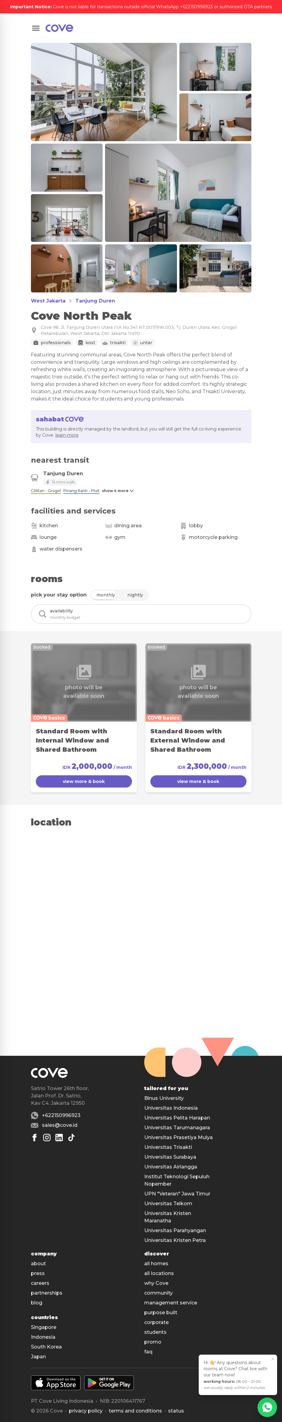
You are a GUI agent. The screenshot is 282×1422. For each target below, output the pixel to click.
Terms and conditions (135, 1411)
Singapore (43, 1327)
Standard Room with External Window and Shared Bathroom (187, 740)
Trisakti (118, 342)
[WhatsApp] (267, 1407)
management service (170, 1303)
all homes (156, 1263)
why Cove (156, 1283)
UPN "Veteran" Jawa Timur (177, 1194)
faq (148, 1352)
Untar (146, 342)
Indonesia (43, 1337)
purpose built (160, 1312)
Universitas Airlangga (170, 1167)
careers (40, 1283)
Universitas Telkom (168, 1203)
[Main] (59, 28)
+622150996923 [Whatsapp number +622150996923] (61, 1115)
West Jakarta (48, 301)
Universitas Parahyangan (175, 1230)
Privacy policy (86, 1411)
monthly (105, 595)
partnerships (46, 1293)
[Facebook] (34, 1137)
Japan (38, 1357)
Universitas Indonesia (171, 1108)
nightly (135, 595)
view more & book (84, 781)
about (38, 1263)
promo (152, 1342)
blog (36, 1303)
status (176, 1411)
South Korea (46, 1347)
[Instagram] (47, 1137)
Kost (90, 342)
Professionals (56, 342)
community (158, 1293)
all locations (159, 1273)
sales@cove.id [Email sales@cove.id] (59, 1125)
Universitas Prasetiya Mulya (178, 1137)
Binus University (164, 1098)
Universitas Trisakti (168, 1147)
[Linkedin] (59, 1137)
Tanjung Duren (95, 301)
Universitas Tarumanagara (177, 1127)
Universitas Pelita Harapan (177, 1118)
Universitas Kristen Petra (175, 1240)
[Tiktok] (71, 1137)
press (38, 1273)
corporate (156, 1322)
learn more (67, 435)
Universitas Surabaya (170, 1157)
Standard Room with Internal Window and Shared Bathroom (72, 740)
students (155, 1332)
